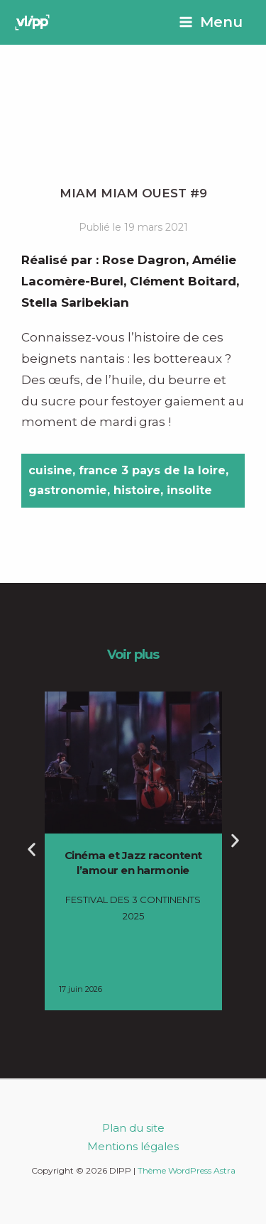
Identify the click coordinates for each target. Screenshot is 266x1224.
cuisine (50, 470)
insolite (189, 490)
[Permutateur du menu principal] (211, 22)
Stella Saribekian (75, 302)
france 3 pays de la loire (152, 470)
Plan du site (133, 1128)
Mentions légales (133, 1146)
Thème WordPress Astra (186, 1170)
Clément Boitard (183, 281)
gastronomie (67, 490)
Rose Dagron (144, 260)
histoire (136, 490)
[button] (31, 849)
